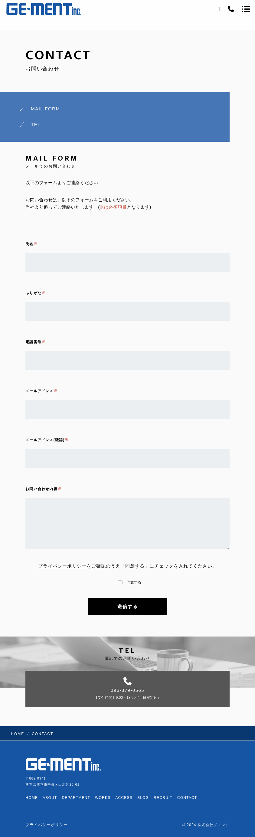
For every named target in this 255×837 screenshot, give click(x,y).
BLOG (143, 798)
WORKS (102, 798)
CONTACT (187, 798)
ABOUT (50, 798)
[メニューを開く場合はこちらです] (246, 9)
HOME (31, 798)
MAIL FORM (45, 108)
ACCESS (123, 798)
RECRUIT (163, 798)
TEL (36, 124)
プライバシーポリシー (62, 565)
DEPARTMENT (76, 798)
